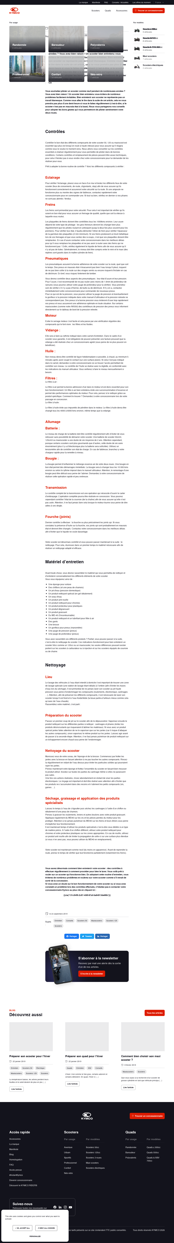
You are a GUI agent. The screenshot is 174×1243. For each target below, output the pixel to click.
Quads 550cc (153, 1152)
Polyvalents (130, 1157)
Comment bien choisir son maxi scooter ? (141, 1058)
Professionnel (70, 1162)
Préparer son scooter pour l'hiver (29, 1056)
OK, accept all (22, 1228)
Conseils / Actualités (120, 2)
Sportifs (67, 1157)
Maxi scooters (92, 1162)
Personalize (35, 1236)
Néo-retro (68, 1173)
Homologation (15, 1159)
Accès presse (15, 1169)
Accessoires (15, 1138)
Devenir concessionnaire (20, 1180)
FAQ (106, 2)
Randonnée (130, 1147)
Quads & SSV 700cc (153, 1159)
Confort (67, 1167)
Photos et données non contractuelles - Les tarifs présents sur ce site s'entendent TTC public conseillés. (78, 1230)
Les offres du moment (142, 2)
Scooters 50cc (92, 1147)
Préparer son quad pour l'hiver (84, 1056)
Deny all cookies (46, 1228)
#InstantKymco (16, 1174)
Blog (11, 1154)
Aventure (68, 1147)
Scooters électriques (95, 1167)
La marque (83, 2)
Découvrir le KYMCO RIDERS (23, 1185)
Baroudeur (130, 1152)
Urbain (67, 1152)
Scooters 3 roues (94, 1157)
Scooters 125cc (93, 1152)
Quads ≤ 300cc (154, 1147)
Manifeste (96, 2)
